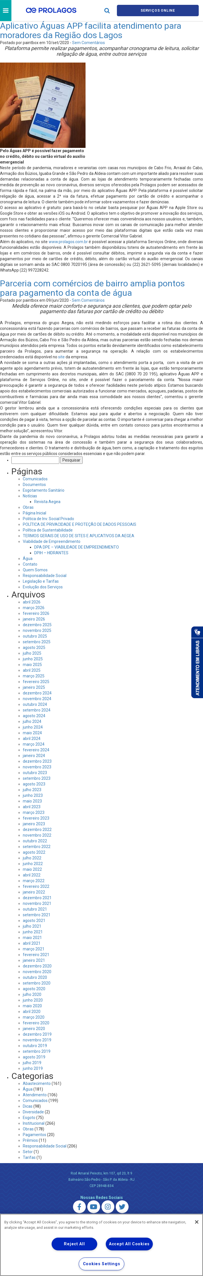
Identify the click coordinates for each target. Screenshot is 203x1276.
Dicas (28, 1106)
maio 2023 (32, 801)
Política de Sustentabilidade (48, 530)
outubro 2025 (35, 636)
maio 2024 (32, 733)
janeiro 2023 (34, 824)
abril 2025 (31, 670)
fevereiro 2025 (36, 681)
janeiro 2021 (34, 960)
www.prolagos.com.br (68, 241)
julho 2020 (32, 994)
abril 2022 (31, 875)
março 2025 (33, 676)
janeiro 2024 (34, 755)
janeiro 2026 (34, 619)
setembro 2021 (36, 915)
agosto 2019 (34, 1057)
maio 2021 (32, 937)
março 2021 (33, 949)
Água (28, 558)
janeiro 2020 (34, 1028)
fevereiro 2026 (36, 613)
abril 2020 (31, 1011)
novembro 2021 (37, 903)
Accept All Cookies (129, 1244)
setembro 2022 (36, 846)
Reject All (74, 1244)
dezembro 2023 (37, 761)
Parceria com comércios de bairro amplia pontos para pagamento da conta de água (92, 288)
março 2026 (33, 607)
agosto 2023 (34, 784)
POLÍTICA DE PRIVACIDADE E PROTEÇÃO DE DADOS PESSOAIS (79, 524)
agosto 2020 (34, 989)
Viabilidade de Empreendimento (51, 541)
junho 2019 (33, 1068)
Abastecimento (37, 1083)
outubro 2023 (35, 772)
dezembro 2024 (37, 693)
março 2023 (33, 812)
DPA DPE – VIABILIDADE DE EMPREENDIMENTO (76, 547)
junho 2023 (33, 795)
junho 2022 (33, 863)
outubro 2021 (35, 909)
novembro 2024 (37, 698)
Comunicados (35, 479)
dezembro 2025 (37, 625)
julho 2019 (32, 1062)
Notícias (30, 496)
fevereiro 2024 (36, 750)
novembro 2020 (37, 971)
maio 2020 (32, 1006)
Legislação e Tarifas (41, 581)
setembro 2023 (36, 778)
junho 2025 (33, 659)
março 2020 (33, 1017)
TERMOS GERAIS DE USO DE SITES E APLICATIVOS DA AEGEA (78, 535)
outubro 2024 (35, 704)
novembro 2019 (37, 1040)
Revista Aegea (47, 501)
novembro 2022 (37, 835)
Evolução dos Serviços (43, 587)
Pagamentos (34, 1134)
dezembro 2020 (37, 966)
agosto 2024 (34, 716)
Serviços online (157, 10)
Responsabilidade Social (44, 575)
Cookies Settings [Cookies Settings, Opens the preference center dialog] (101, 1263)
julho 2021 (32, 926)
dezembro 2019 (37, 1034)
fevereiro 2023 (36, 818)
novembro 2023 (37, 767)
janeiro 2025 (34, 687)
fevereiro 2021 (36, 954)
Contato (30, 564)
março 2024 (33, 744)
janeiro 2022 (34, 892)
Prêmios (30, 1140)
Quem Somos (35, 570)
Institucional (33, 1123)
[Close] (196, 1222)
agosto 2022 (34, 852)
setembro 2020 (36, 983)
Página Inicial (34, 513)
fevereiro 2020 (36, 1023)
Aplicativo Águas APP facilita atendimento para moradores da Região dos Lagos (90, 30)
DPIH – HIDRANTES (51, 553)
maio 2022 (32, 869)
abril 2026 (31, 602)
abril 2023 (31, 807)
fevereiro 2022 (36, 886)
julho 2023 (32, 789)
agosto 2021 (34, 920)
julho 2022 (32, 858)
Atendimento (35, 1095)
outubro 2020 (35, 977)
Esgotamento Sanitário (43, 490)
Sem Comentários (88, 42)
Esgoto (29, 1117)
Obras (28, 507)
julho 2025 (32, 653)
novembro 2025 (37, 630)
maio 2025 (32, 664)
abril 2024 (31, 738)
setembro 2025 (36, 642)
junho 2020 (33, 1000)
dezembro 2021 (37, 898)
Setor (28, 1151)
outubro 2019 (35, 1045)
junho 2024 (33, 727)
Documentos (34, 484)
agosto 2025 (34, 647)
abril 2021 (31, 943)
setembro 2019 (36, 1051)
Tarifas (29, 1157)
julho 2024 (32, 721)
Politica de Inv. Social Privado (48, 518)
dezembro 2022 (37, 829)
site (61, 357)
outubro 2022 (35, 841)
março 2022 (33, 880)
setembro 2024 (36, 710)
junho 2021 (33, 932)
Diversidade (33, 1112)
